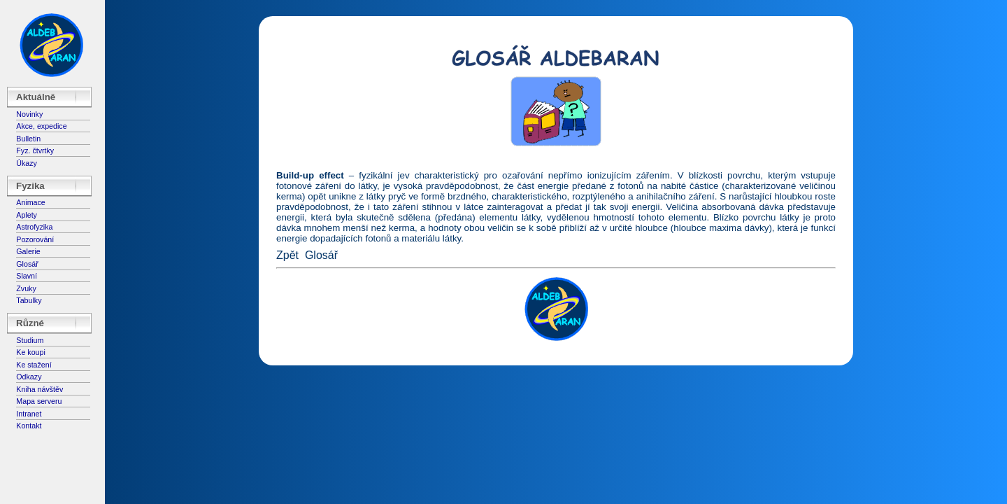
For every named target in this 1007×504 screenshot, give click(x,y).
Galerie (28, 251)
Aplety (26, 215)
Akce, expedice (41, 126)
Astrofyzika (34, 227)
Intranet (28, 414)
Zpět (287, 255)
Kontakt (28, 425)
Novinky (29, 114)
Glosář (27, 264)
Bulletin (28, 138)
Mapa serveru (39, 401)
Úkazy (26, 163)
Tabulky (28, 300)
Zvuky (26, 288)
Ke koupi (30, 352)
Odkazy (28, 376)
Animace (30, 202)
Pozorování (35, 239)
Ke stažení (33, 364)
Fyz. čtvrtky (35, 150)
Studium (29, 340)
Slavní (26, 276)
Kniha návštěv (39, 389)
